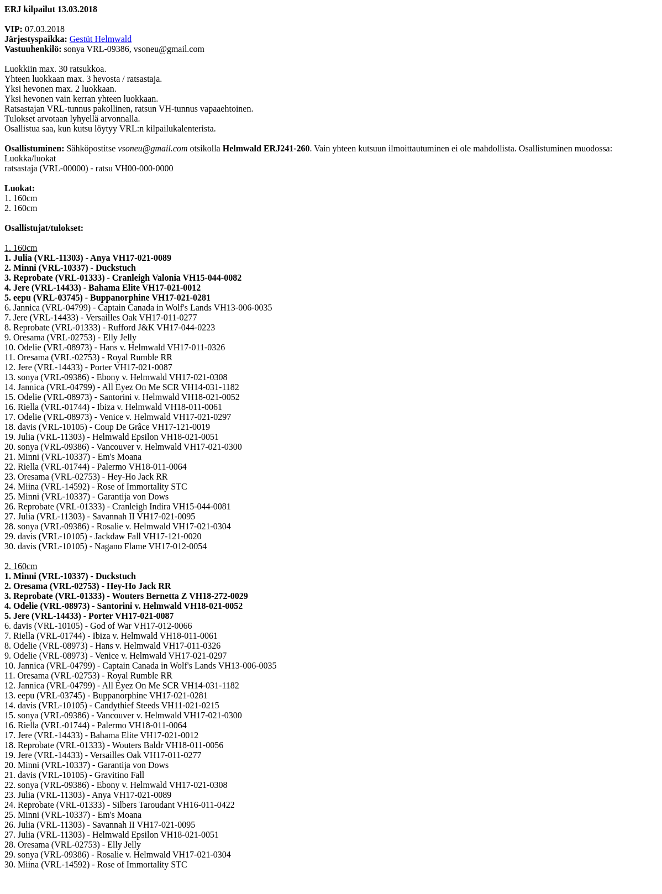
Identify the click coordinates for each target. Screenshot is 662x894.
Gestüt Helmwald (101, 39)
